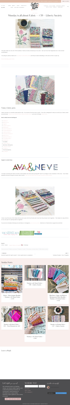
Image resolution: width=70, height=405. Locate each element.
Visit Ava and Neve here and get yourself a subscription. (38, 175)
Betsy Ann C (6, 135)
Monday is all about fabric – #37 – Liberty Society (58, 325)
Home (9, 5)
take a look (65, 1)
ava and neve (5, 249)
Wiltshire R (5, 140)
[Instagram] (4, 5)
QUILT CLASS (28, 390)
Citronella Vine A (7, 138)
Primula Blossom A (7, 130)
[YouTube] (4, 7)
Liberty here (44, 114)
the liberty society (44, 249)
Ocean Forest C (7, 125)
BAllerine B (5, 127)
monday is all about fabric (32, 249)
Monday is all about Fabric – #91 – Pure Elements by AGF (11, 325)
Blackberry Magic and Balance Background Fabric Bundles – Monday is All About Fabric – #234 (58, 298)
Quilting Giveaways (19, 7)
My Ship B (5, 151)
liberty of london (22, 249)
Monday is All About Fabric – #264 (35, 337)
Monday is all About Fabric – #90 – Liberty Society (35, 284)
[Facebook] (2, 5)
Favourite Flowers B (7, 133)
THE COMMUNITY (28, 392)
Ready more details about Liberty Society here (20, 114)
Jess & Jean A (6, 143)
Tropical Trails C (7, 146)
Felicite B (5, 120)
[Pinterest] (2, 7)
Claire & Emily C (7, 132)
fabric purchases (13, 249)
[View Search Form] (68, 6)
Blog (12, 7)
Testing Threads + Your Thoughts (52, 254)
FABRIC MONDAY (35, 13)
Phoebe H (5, 148)
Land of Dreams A (7, 129)
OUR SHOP (27, 388)
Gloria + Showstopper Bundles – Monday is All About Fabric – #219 (11, 297)
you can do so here (34, 223)
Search (42, 386)
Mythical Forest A (7, 137)
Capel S (5, 124)
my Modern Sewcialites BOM (23, 55)
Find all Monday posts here (7, 59)
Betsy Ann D (6, 122)
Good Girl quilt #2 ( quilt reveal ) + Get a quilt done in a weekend (17, 254)
